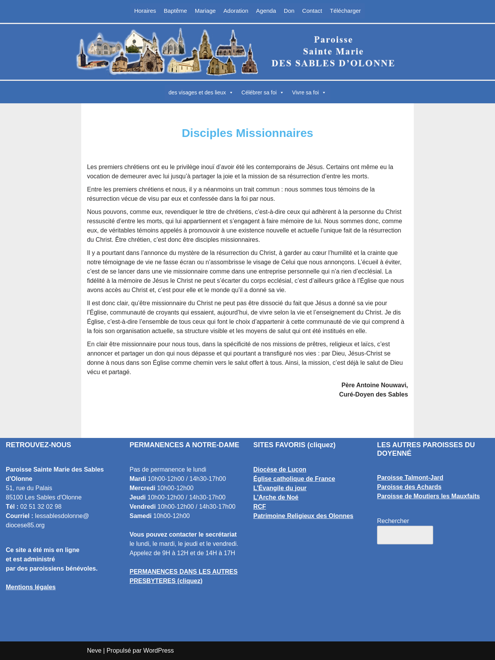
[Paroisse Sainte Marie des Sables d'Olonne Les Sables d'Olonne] (247, 51)
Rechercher (393, 521)
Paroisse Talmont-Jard (410, 478)
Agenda (266, 10)
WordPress (158, 650)
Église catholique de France (294, 478)
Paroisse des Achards (409, 487)
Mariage (205, 10)
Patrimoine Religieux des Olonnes (303, 516)
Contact (312, 10)
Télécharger (345, 10)
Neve (94, 650)
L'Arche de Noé (276, 497)
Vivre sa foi (309, 92)
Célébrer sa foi (262, 92)
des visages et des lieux (201, 92)
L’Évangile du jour (280, 488)
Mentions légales (31, 587)
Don (289, 10)
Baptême (175, 10)
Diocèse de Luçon (279, 469)
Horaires (145, 10)
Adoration (236, 10)
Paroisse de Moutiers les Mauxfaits (428, 496)
